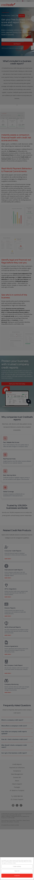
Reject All (17, 871)
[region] (17, 868)
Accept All (17, 875)
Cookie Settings (17, 866)
